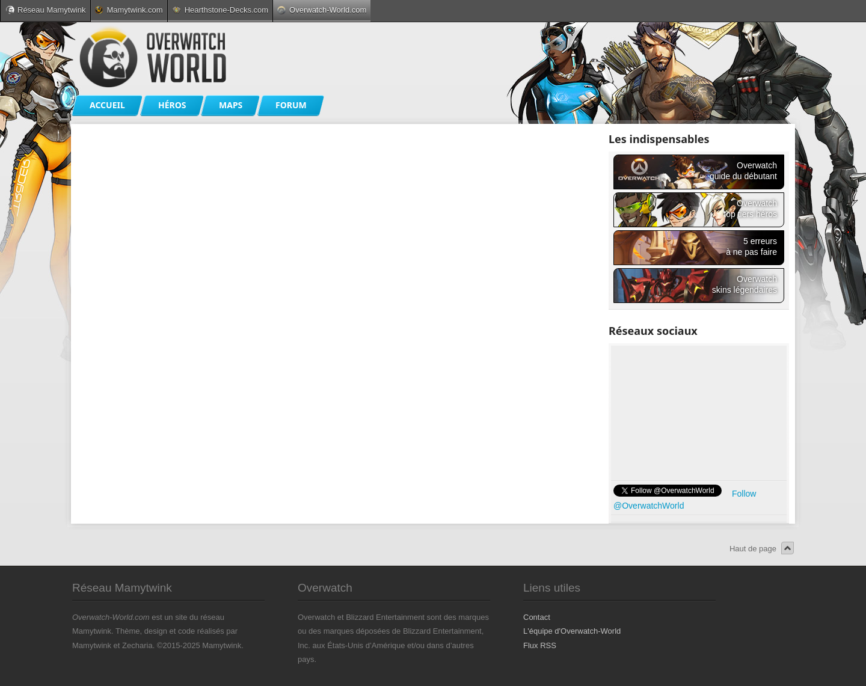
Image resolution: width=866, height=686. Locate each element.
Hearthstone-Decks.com (220, 9)
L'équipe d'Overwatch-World (572, 630)
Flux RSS (539, 645)
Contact (536, 617)
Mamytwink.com (128, 9)
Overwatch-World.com (321, 9)
